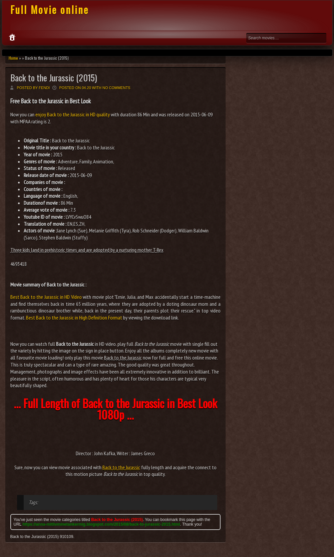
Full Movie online (49, 9)
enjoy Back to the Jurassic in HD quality (72, 114)
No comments (116, 88)
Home (13, 58)
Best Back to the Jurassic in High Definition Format (74, 317)
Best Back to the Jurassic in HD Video (46, 297)
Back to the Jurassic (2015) (53, 77)
